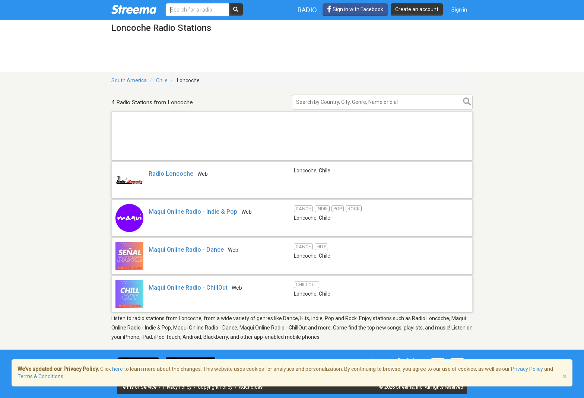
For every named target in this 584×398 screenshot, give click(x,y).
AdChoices (251, 387)
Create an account (416, 9)
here (117, 369)
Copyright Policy (216, 387)
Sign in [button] (459, 10)
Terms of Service (139, 387)
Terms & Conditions (40, 376)
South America (129, 80)
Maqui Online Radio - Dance (186, 249)
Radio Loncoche (171, 173)
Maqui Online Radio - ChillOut (188, 287)
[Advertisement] (292, 159)
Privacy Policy (178, 387)
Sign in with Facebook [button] (355, 9)
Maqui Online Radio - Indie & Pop (193, 211)
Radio (307, 10)
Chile (162, 80)
